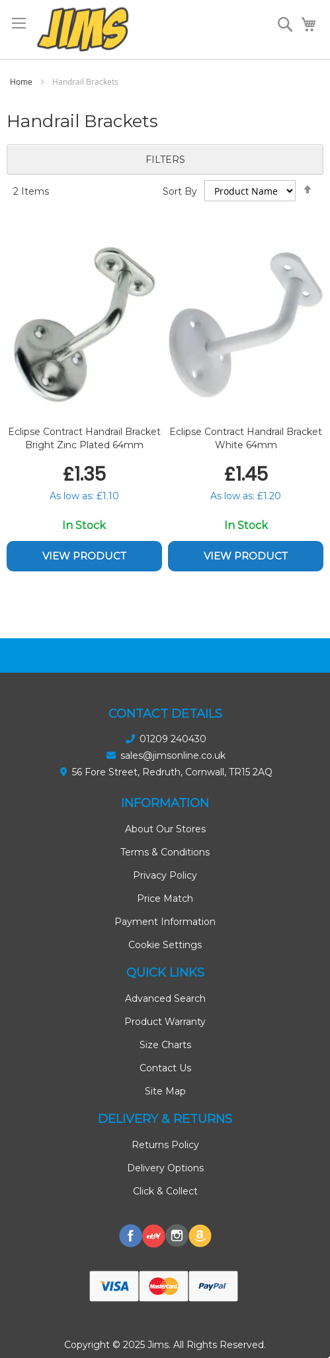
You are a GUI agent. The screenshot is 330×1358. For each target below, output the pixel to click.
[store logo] (82, 29)
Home (22, 81)
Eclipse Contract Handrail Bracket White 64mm (245, 438)
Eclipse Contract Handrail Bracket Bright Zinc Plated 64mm (84, 438)
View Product (84, 556)
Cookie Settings (165, 945)
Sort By (180, 191)
